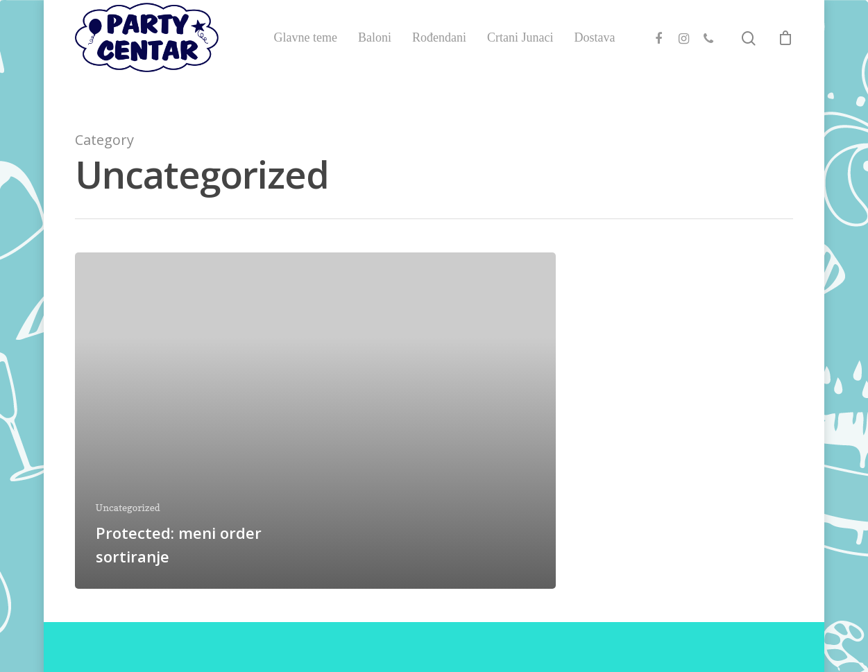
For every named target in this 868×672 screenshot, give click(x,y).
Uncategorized (128, 507)
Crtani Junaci (520, 54)
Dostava (594, 54)
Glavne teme (305, 54)
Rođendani (439, 54)
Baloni (374, 54)
